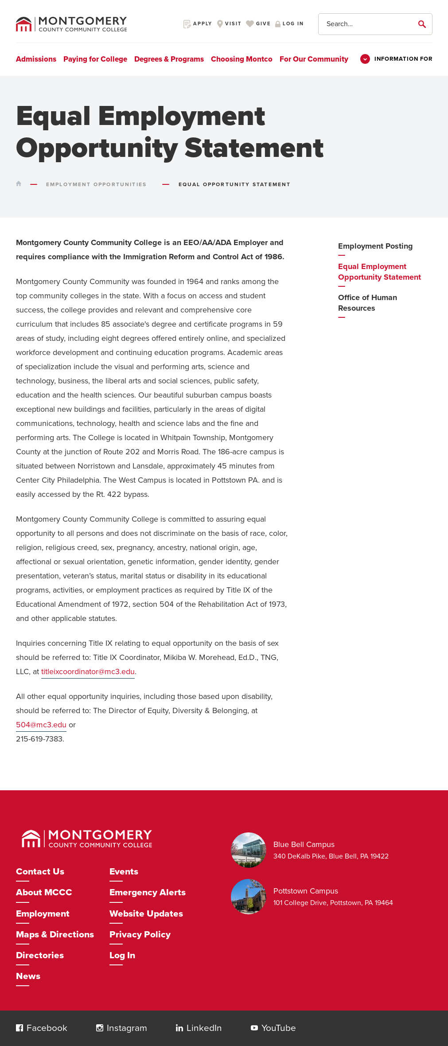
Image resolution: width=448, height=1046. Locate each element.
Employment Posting (375, 246)
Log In (122, 955)
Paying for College (95, 59)
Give (258, 24)
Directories (40, 955)
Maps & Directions (55, 934)
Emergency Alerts (147, 892)
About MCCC (44, 892)
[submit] (423, 24)
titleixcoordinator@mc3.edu (88, 671)
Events (123, 871)
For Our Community (314, 59)
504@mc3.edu (41, 725)
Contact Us (40, 871)
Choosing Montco (242, 59)
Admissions (36, 59)
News (28, 976)
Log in (289, 24)
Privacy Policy (140, 934)
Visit (229, 24)
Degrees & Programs (169, 59)
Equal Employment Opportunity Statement (379, 272)
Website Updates (146, 913)
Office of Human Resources (367, 303)
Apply (197, 24)
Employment (43, 913)
